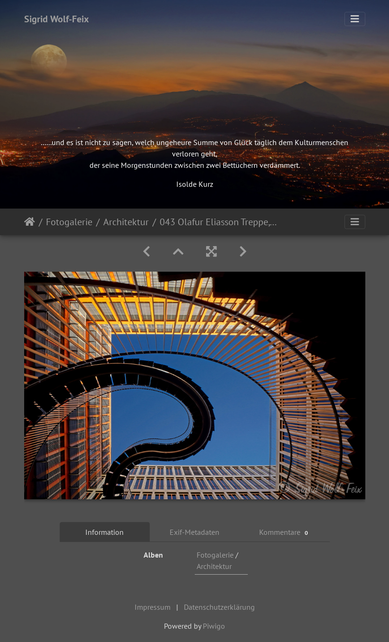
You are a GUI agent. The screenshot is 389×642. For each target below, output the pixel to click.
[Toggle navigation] (354, 19)
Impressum (153, 607)
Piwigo (214, 626)
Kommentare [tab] (284, 532)
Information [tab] (104, 532)
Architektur (126, 222)
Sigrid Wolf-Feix (56, 19)
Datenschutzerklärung (219, 607)
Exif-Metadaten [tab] (194, 532)
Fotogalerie (69, 222)
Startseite (29, 222)
